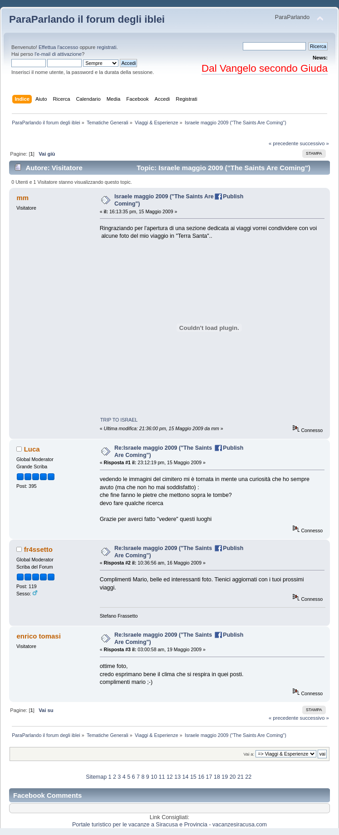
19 (224, 777)
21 (240, 777)
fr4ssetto (38, 549)
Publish (233, 196)
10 (154, 777)
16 (201, 777)
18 (217, 777)
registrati (106, 47)
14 (185, 777)
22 (248, 777)
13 (177, 777)
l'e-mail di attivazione (58, 54)
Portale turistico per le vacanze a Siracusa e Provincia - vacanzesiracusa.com (169, 824)
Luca (32, 449)
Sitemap (96, 777)
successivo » (314, 143)
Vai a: (248, 754)
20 (233, 777)
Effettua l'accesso (58, 47)
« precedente (284, 143)
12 (170, 777)
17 (209, 777)
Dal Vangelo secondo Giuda (264, 68)
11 (162, 777)
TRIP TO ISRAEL (119, 419)
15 (193, 777)
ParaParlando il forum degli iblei (87, 19)
